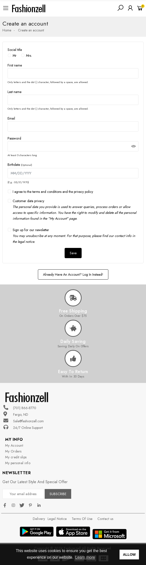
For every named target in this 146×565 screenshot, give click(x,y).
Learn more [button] (85, 557)
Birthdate (20, 164)
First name (15, 65)
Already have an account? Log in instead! (73, 274)
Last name (14, 91)
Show (133, 146)
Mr (15, 55)
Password (14, 138)
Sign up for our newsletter (74, 235)
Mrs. (29, 55)
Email (11, 118)
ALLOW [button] (129, 554)
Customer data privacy (75, 209)
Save (73, 253)
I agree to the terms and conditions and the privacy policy (53, 191)
